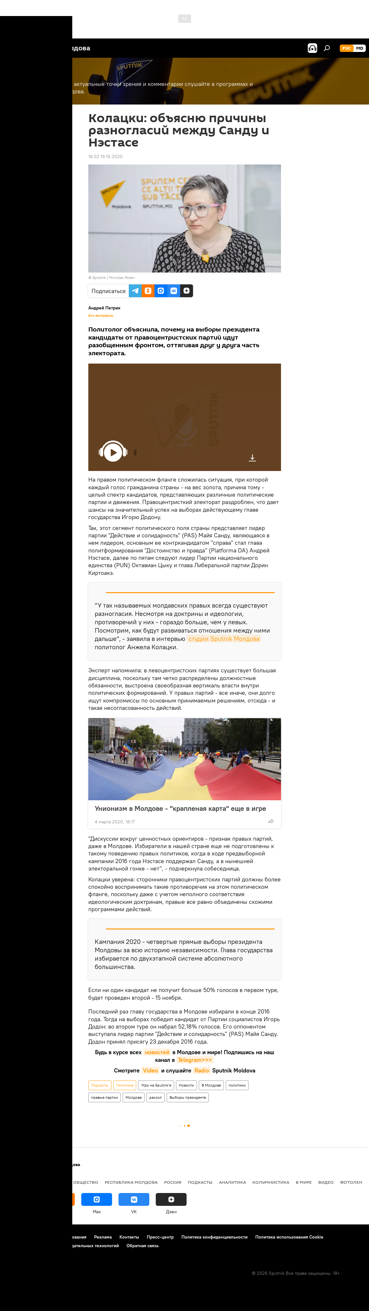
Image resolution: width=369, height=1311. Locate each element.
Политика (124, 1085)
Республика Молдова (131, 1182)
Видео (326, 1182)
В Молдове (211, 1085)
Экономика (52, 1182)
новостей (157, 1052)
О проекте (17, 1237)
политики (237, 1085)
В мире (304, 1182)
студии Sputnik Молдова (224, 638)
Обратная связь (143, 1245)
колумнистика (270, 1182)
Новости (186, 1085)
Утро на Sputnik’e (156, 1085)
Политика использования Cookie (289, 1237)
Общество (85, 1182)
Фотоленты (354, 1182)
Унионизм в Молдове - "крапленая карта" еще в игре (180, 808)
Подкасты (100, 1085)
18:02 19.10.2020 (105, 156)
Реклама (103, 1237)
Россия (172, 1182)
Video (150, 1070)
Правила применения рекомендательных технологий (63, 1245)
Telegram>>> (195, 1059)
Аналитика (232, 1182)
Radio (202, 1070)
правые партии (104, 1097)
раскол (155, 1097)
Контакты (129, 1237)
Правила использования (61, 1237)
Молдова (134, 1097)
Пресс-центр (160, 1237)
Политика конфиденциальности (214, 1237)
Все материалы (100, 315)
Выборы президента (188, 1097)
